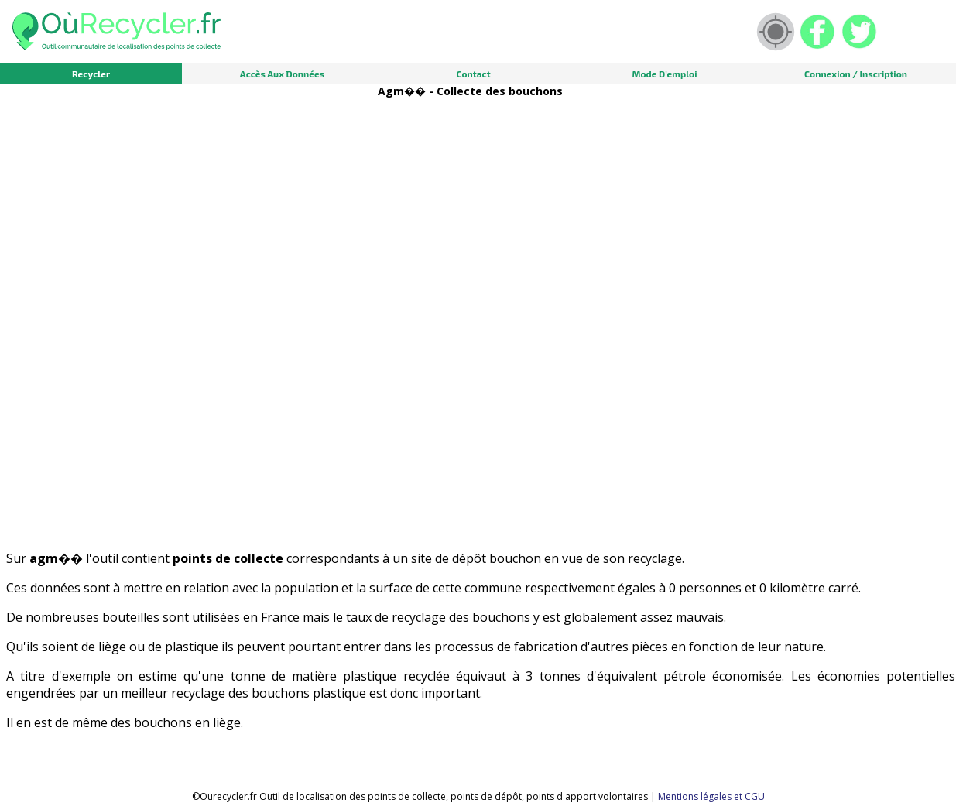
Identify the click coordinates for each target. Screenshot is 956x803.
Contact (473, 73)
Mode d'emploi (664, 73)
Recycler (91, 73)
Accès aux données (282, 73)
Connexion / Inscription (855, 73)
